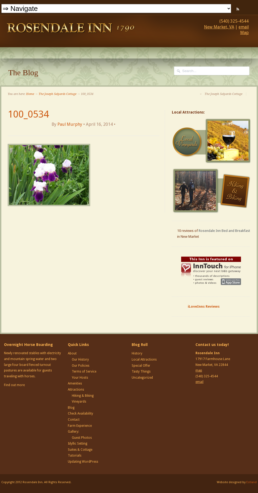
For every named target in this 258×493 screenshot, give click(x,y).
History (137, 353)
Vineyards (79, 401)
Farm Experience (80, 426)
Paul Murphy (69, 124)
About (72, 353)
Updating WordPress (83, 461)
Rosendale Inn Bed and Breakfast (224, 231)
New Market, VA (219, 27)
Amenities (75, 383)
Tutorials (74, 455)
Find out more (14, 385)
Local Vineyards (212, 141)
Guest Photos (82, 438)
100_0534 (28, 114)
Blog (71, 408)
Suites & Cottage (80, 450)
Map (244, 32)
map (198, 370)
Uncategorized (142, 377)
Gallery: (73, 431)
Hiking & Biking (83, 396)
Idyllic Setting (77, 443)
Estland (251, 482)
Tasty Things (141, 371)
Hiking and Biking (212, 191)
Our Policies (80, 365)
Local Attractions (144, 359)
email (244, 27)
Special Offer (141, 365)
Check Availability (80, 413)
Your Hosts (80, 377)
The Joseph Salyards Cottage (57, 94)
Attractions (76, 389)
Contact (74, 419)
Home (30, 94)
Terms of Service (84, 371)
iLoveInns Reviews (204, 306)
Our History (80, 359)
